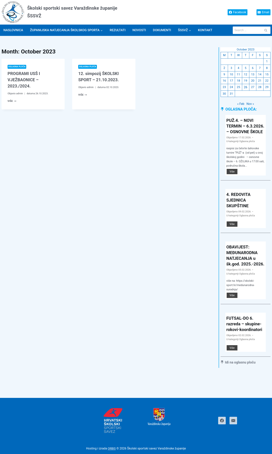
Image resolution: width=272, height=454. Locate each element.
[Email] (233, 420)
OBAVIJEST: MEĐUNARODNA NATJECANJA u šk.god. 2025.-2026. (243, 266)
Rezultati (118, 30)
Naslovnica (13, 30)
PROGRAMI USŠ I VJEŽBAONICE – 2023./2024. (24, 80)
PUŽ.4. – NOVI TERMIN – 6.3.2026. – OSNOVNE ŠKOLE (244, 130)
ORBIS (111, 448)
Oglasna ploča (17, 67)
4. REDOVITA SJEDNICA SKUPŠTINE (239, 207)
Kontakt (205, 30)
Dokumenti (162, 30)
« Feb (240, 105)
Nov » (250, 105)
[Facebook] (222, 420)
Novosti (139, 30)
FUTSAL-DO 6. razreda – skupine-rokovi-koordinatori (245, 340)
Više (12, 101)
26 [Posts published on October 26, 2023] (245, 88)
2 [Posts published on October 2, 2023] (224, 68)
